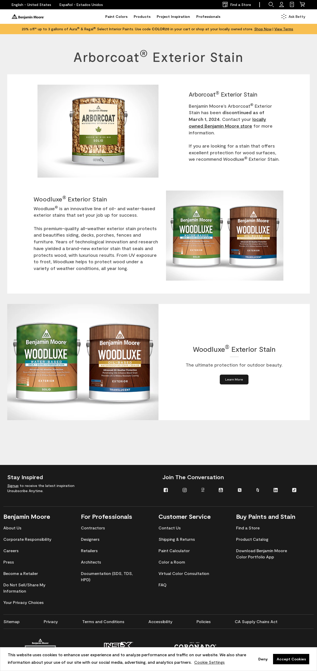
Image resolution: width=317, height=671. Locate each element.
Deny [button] (263, 659)
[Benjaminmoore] (28, 16)
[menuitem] (169, 490)
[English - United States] (31, 4)
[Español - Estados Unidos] (81, 4)
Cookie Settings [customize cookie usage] (209, 662)
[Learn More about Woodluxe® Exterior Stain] (234, 379)
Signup (13, 485)
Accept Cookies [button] (291, 659)
